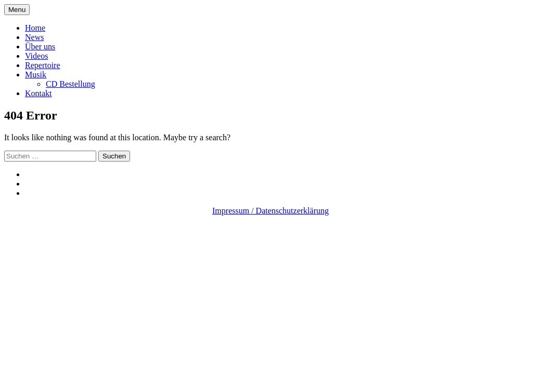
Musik (35, 74)
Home (35, 27)
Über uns (40, 46)
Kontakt (38, 93)
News (34, 37)
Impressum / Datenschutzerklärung (270, 210)
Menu (16, 10)
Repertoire (42, 65)
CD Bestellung (70, 83)
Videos (36, 55)
